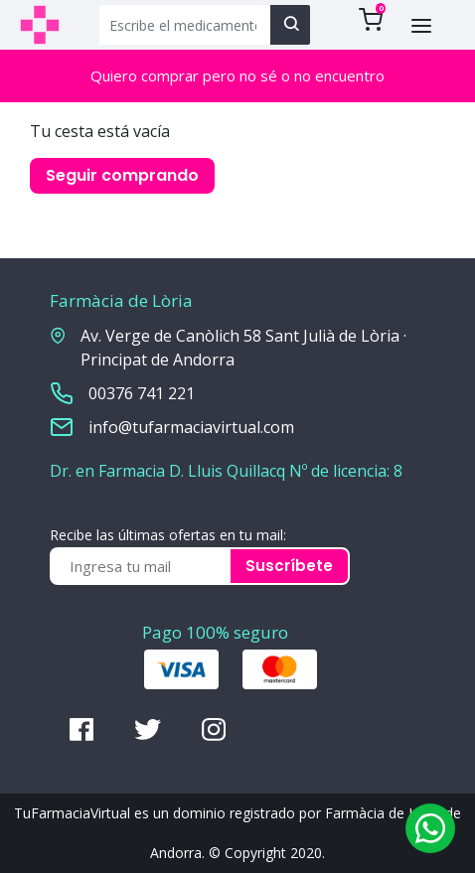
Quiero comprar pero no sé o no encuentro (237, 75)
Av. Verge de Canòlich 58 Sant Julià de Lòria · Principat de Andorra (243, 347)
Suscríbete (289, 565)
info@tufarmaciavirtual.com (191, 427)
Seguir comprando (122, 175)
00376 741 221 (141, 393)
